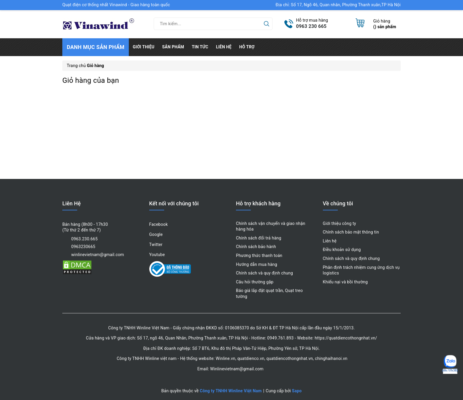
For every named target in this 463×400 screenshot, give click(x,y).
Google (156, 234)
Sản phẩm (173, 47)
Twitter (156, 244)
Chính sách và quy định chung (264, 273)
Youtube (157, 254)
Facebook (158, 224)
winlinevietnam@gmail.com (97, 254)
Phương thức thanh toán (259, 255)
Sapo (297, 390)
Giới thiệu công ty (339, 223)
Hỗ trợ (247, 47)
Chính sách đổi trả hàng (258, 238)
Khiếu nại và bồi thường (345, 282)
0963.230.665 (84, 238)
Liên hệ (224, 47)
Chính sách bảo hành (256, 246)
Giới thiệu (143, 47)
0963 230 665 (311, 26)
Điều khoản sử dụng (342, 249)
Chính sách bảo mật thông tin (351, 232)
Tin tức (200, 47)
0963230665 (83, 246)
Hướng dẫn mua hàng (256, 264)
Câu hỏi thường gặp (254, 282)
